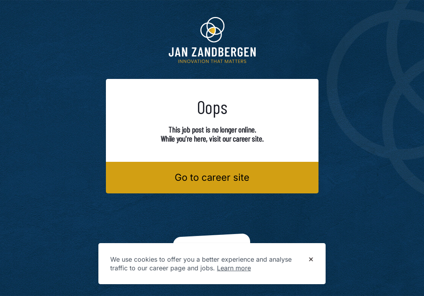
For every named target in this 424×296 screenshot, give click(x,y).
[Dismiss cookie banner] (311, 260)
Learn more (234, 268)
